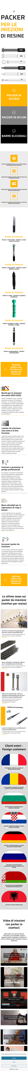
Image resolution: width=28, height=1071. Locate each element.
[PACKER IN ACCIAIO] (14, 90)
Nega (14, 1062)
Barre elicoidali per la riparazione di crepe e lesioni (11, 507)
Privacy (16, 1069)
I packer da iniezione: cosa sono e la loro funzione (11, 430)
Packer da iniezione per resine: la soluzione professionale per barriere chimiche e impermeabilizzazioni (13, 695)
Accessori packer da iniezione (10, 545)
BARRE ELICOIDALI (14, 136)
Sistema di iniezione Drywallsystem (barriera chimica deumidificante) (13, 631)
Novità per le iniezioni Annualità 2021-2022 (11, 394)
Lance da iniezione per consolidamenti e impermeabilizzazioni (14, 729)
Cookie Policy (11, 1069)
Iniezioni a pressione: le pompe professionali (12, 468)
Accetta (14, 1058)
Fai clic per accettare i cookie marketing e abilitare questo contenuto (14, 955)
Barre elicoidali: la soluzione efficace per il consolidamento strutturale (13, 663)
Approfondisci (4, 637)
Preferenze (14, 1066)
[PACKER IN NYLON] (14, 112)
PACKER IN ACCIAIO (14, 97)
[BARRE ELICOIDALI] (14, 131)
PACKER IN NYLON (14, 117)
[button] (14, 11)
